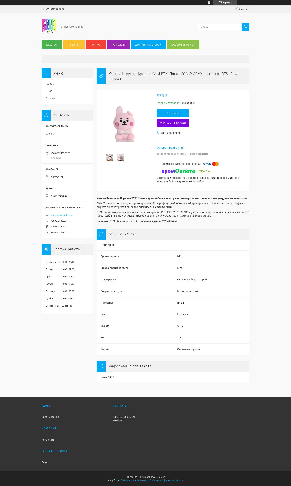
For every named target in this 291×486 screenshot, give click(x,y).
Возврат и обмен (183, 44)
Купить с (174, 123)
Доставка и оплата (148, 44)
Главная (51, 44)
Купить (174, 113)
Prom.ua (161, 477)
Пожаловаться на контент (134, 480)
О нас (96, 44)
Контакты (118, 44)
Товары (73, 44)
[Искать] (245, 27)
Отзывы (50, 98)
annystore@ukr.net (62, 215)
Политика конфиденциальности (166, 480)
